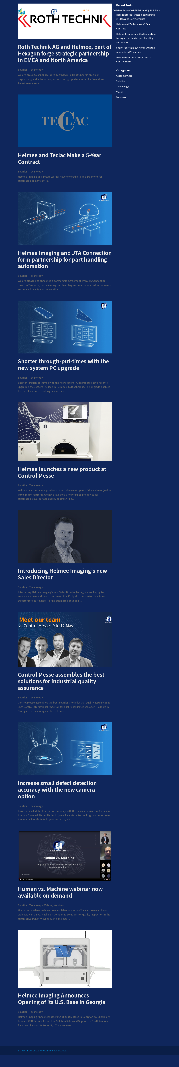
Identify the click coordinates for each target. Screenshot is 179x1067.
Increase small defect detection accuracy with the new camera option (57, 789)
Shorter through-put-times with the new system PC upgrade (63, 364)
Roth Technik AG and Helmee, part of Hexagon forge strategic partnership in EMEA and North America (64, 53)
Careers (135, 10)
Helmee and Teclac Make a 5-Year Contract (59, 158)
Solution (49, 10)
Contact (118, 10)
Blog (85, 10)
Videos (48, 905)
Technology (69, 10)
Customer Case (124, 75)
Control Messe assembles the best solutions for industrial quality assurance (61, 681)
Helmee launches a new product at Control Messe (62, 472)
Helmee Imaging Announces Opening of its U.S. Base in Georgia (61, 998)
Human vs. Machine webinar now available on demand (60, 892)
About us (101, 10)
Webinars (59, 905)
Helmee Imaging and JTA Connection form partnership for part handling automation (65, 259)
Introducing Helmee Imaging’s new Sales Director (62, 574)
